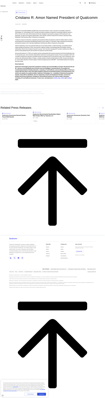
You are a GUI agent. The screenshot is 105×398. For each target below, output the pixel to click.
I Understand (41, 394)
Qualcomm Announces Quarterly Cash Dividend (78, 116)
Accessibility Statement (28, 271)
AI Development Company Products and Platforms (77, 269)
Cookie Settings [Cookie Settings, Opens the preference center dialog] (30, 394)
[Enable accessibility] (2, 395)
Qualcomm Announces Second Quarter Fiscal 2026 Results (14, 116)
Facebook (69, 78)
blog (59, 78)
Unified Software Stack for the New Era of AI (58, 269)
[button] (50, 271)
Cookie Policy (21, 271)
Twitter (62, 78)
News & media (63, 253)
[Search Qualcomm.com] (80, 2)
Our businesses (63, 255)
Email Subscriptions (64, 258)
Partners (47, 251)
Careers (62, 249)
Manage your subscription (80, 254)
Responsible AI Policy (37, 271)
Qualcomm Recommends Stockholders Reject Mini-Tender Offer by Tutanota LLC (46, 115)
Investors (62, 251)
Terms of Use (11, 271)
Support (47, 249)
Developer (47, 255)
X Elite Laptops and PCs (91, 269)
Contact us (48, 253)
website (55, 78)
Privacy (16, 271)
